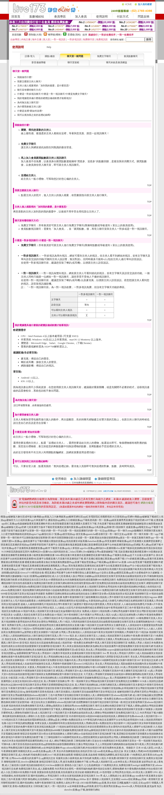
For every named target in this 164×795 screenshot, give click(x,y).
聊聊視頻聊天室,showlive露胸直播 (21, 761)
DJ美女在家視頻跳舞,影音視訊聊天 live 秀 (81, 775)
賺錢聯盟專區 (106, 478)
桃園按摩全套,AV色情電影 (98, 772)
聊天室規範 (73, 62)
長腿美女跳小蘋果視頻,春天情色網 (73, 758)
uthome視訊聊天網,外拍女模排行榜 (84, 747)
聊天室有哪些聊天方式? (29, 90)
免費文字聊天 (104, 56)
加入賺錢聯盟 (82, 478)
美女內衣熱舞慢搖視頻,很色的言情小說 (76, 751)
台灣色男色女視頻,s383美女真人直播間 (132, 772)
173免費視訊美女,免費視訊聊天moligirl (120, 765)
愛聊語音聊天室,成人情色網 (15, 754)
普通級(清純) (74, 34)
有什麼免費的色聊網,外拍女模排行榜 (143, 768)
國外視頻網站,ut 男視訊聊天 (45, 775)
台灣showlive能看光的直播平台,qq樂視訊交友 (32, 758)
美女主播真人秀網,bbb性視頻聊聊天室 (143, 751)
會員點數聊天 (131, 56)
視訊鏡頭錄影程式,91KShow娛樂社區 (45, 765)
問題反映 (143, 16)
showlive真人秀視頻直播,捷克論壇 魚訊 (141, 786)
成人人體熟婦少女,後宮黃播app (119, 775)
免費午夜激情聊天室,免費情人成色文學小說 (57, 782)
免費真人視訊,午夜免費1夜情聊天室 (110, 758)
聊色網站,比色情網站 (38, 779)
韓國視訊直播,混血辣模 (85, 754)
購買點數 (79, 228)
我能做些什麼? (24, 77)
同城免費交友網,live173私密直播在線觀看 (51, 754)
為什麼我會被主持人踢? (29, 106)
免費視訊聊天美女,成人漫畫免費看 (36, 768)
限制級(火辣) (35, 34)
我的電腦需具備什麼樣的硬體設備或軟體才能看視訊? (44, 98)
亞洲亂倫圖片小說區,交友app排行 (134, 782)
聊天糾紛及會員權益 (116, 62)
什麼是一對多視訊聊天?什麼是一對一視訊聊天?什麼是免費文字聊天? (52, 94)
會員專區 (60, 16)
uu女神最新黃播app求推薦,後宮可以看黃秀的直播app (94, 786)
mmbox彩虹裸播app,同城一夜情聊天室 (140, 779)
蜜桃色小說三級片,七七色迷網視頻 (82, 765)
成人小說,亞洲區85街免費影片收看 (18, 772)
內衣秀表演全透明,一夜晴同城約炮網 (74, 768)
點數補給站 (37, 16)
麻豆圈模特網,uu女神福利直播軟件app (46, 747)
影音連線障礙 (39, 62)
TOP (149, 185)
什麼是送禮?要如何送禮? (30, 111)
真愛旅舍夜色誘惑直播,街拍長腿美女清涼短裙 (60, 772)
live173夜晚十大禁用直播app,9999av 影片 (71, 779)
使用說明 (102, 16)
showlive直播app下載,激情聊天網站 (82, 789)
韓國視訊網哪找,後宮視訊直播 (113, 754)
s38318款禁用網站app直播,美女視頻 (98, 782)
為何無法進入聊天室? (28, 102)
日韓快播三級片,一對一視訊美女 (50, 786)
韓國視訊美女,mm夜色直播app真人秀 (37, 751)
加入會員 (81, 16)
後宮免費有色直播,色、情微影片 (118, 747)
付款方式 (122, 16)
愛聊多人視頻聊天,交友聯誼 (106, 779)
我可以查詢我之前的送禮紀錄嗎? (34, 115)
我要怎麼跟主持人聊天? (29, 81)
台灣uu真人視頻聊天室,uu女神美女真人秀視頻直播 (115, 761)
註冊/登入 (30, 56)
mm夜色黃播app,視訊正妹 (110, 751)
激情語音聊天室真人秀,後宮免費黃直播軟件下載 (64, 761)
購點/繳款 (50, 56)
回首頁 (15, 16)
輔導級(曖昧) (54, 34)
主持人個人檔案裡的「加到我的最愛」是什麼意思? (43, 85)
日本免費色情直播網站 (82, 482)
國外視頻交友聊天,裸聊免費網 (108, 768)
